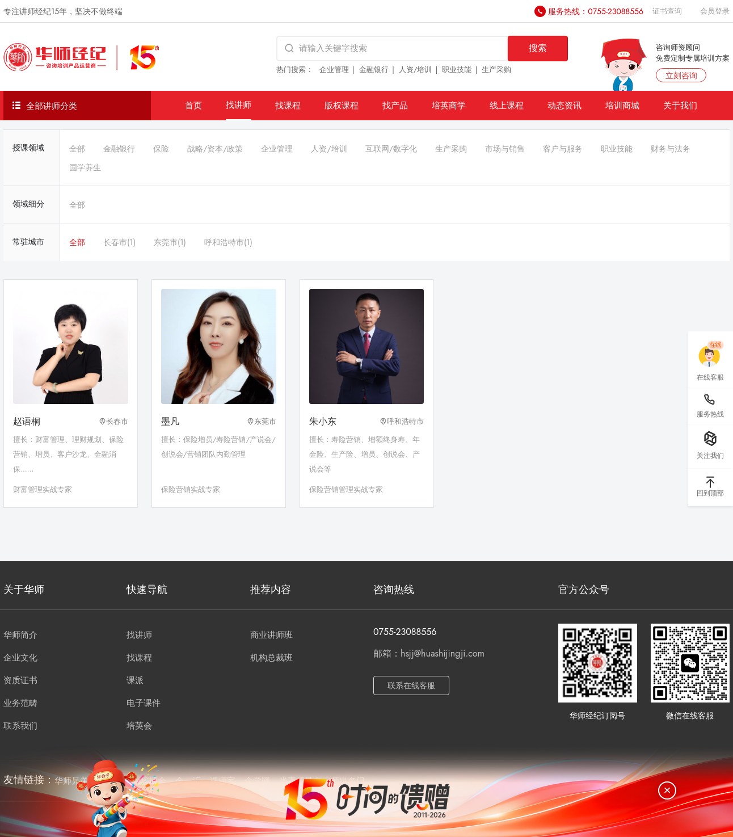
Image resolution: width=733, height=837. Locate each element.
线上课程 (507, 105)
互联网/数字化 (391, 148)
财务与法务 (670, 148)
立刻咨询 (681, 75)
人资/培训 (415, 69)
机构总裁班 (271, 657)
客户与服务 (563, 148)
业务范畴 (20, 703)
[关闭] (667, 790)
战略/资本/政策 (215, 148)
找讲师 (238, 105)
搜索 (538, 47)
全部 (77, 148)
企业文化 (20, 657)
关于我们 (680, 105)
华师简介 (20, 635)
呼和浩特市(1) (228, 242)
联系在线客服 (411, 685)
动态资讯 (564, 105)
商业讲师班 (271, 635)
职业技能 (456, 69)
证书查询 (667, 11)
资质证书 (20, 680)
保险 (161, 148)
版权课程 (342, 105)
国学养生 (85, 167)
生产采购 (496, 69)
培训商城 (622, 105)
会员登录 (715, 11)
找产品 (395, 105)
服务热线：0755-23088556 (595, 11)
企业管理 (334, 69)
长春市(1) (119, 242)
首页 (193, 105)
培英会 (139, 726)
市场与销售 (505, 148)
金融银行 (374, 69)
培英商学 (449, 105)
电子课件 (144, 703)
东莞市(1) (170, 242)
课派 (135, 680)
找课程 (288, 105)
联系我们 (20, 726)
